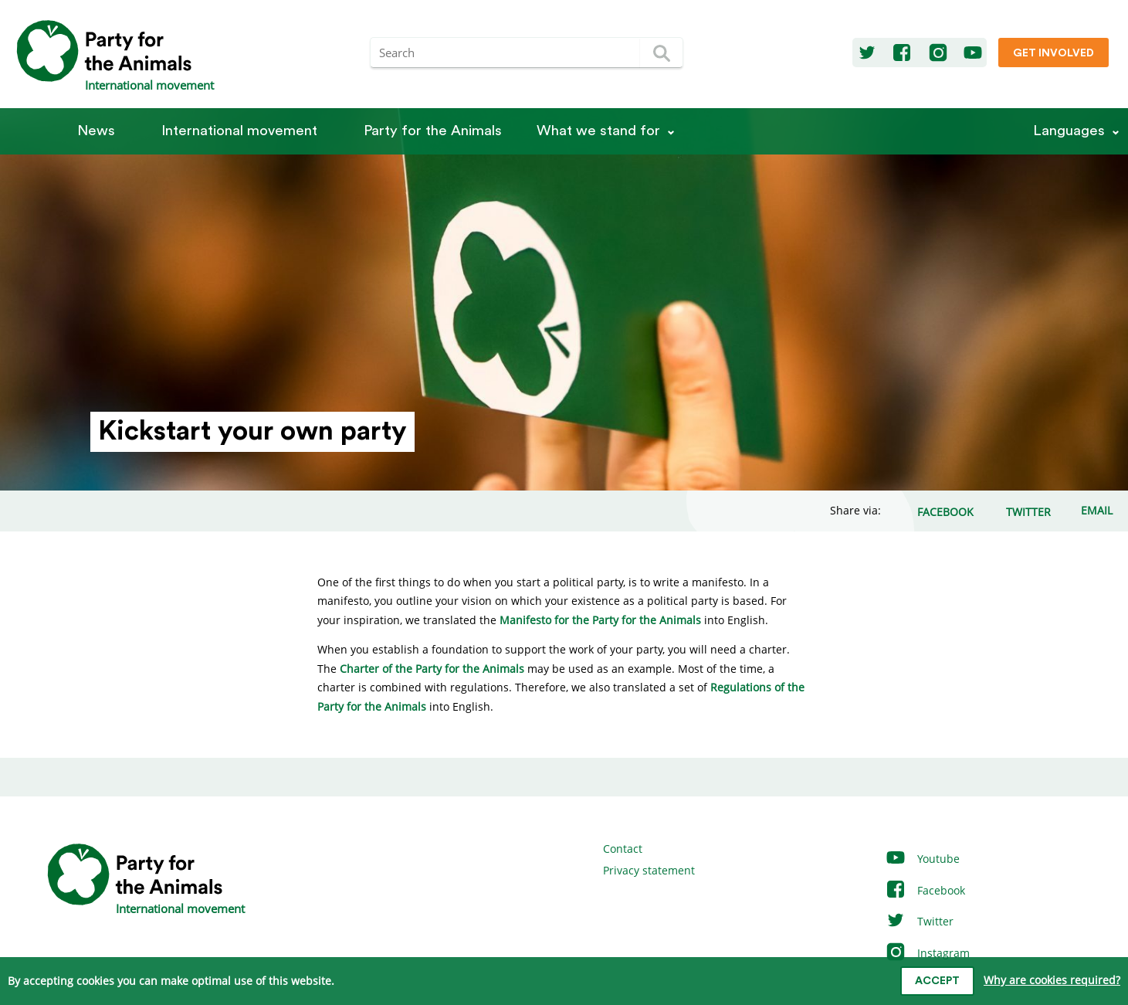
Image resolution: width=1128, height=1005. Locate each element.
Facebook (925, 890)
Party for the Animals (433, 131)
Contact (622, 848)
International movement (239, 131)
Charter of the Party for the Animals (432, 668)
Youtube (922, 858)
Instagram (927, 953)
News (96, 131)
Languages (1069, 131)
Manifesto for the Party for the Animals (600, 620)
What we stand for (598, 131)
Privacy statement (649, 870)
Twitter (919, 921)
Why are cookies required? (1052, 980)
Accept (937, 981)
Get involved (1053, 53)
